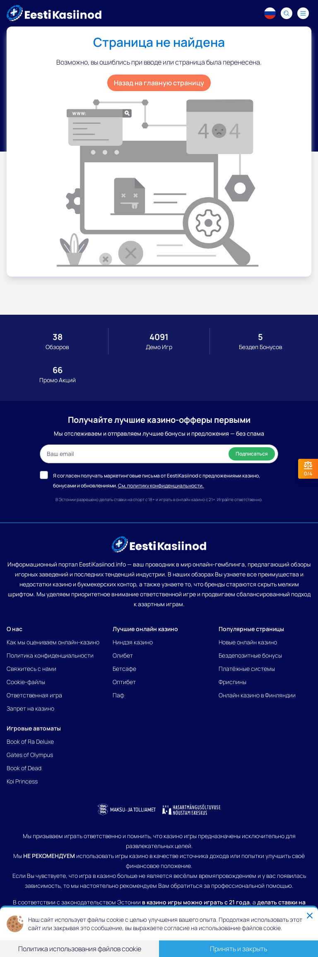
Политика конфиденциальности (50, 655)
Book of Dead (24, 768)
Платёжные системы (247, 669)
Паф (118, 695)
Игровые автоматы (34, 728)
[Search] (286, 13)
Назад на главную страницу (159, 82)
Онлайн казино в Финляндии (257, 695)
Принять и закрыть (238, 948)
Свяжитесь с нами (31, 669)
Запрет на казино (30, 708)
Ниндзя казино (133, 642)
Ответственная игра (34, 695)
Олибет (123, 655)
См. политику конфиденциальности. (161, 485)
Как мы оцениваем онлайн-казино (53, 642)
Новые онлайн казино (248, 642)
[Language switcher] (270, 13)
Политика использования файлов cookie (79, 948)
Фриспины (232, 682)
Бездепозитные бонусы (250, 655)
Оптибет (124, 682)
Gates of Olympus (30, 755)
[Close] (310, 916)
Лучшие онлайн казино (145, 629)
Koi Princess (22, 781)
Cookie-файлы (26, 682)
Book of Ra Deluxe (30, 741)
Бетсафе (124, 669)
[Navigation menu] (303, 13)
